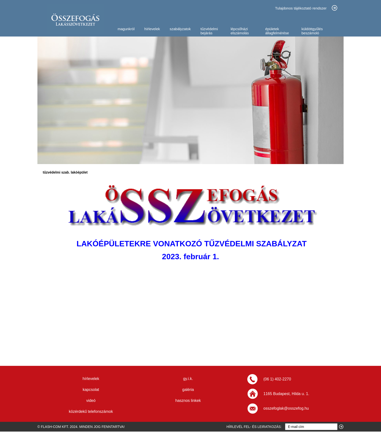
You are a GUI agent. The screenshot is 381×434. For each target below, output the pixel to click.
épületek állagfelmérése (277, 31)
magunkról (126, 29)
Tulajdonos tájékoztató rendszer (301, 8)
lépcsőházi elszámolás (240, 31)
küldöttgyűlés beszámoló (312, 31)
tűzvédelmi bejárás (209, 31)
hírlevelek (152, 29)
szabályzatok (180, 29)
